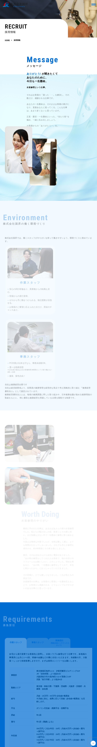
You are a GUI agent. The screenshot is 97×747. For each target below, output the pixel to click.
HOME (7, 41)
